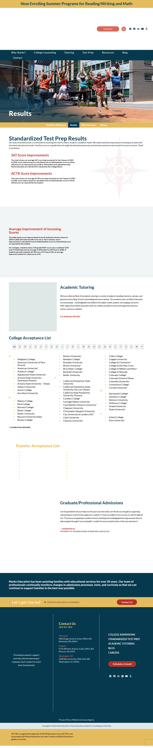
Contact (18, 57)
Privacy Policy (65, 720)
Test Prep (88, 52)
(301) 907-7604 (65, 627)
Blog (125, 52)
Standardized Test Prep (124, 639)
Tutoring (69, 52)
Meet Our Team (89, 125)
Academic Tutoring (121, 644)
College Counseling (45, 52)
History (103, 125)
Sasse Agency (88, 720)
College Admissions (121, 634)
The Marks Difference (56, 125)
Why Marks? (18, 52)
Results (73, 125)
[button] (123, 29)
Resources (108, 52)
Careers (113, 653)
